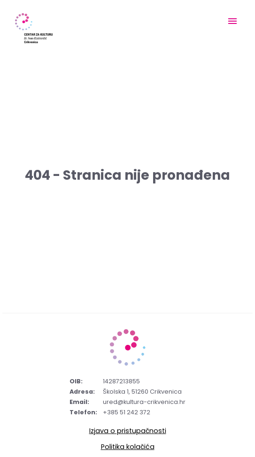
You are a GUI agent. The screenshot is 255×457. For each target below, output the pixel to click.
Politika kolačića (128, 446)
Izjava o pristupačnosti (127, 430)
